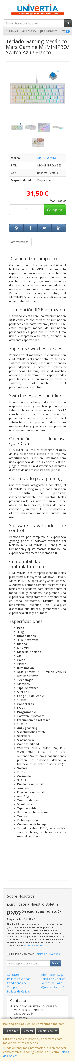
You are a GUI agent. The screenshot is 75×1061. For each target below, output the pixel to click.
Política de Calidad (19, 991)
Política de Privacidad (33, 945)
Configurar (11, 1031)
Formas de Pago (51, 983)
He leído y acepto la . (36, 954)
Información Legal (52, 974)
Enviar (55, 963)
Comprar (54, 209)
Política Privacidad (18, 979)
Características (18, 242)
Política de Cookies (53, 979)
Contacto (49, 31)
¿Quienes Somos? (52, 987)
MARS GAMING (47, 158)
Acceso (29, 31)
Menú (11, 31)
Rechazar (28, 1031)
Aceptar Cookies (47, 1031)
